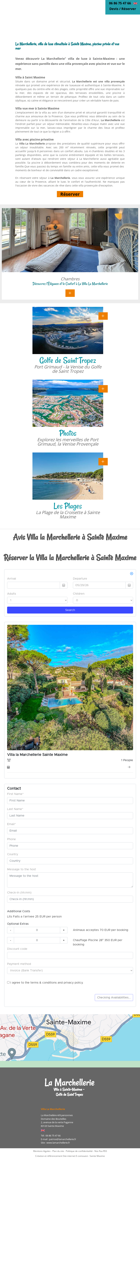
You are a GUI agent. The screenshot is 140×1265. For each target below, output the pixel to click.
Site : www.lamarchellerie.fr (55, 1142)
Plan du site (58, 1151)
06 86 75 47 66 (120, 3)
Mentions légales (41, 1151)
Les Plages (68, 506)
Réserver (70, 194)
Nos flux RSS (100, 1151)
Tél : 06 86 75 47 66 (51, 1135)
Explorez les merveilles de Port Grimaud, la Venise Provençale (67, 441)
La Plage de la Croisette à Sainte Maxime (68, 514)
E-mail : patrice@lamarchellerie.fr (58, 1139)
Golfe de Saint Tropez (67, 360)
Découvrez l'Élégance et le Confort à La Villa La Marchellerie (70, 283)
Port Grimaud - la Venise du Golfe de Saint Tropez (67, 369)
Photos (67, 433)
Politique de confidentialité (79, 1151)
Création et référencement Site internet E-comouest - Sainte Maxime (70, 1156)
